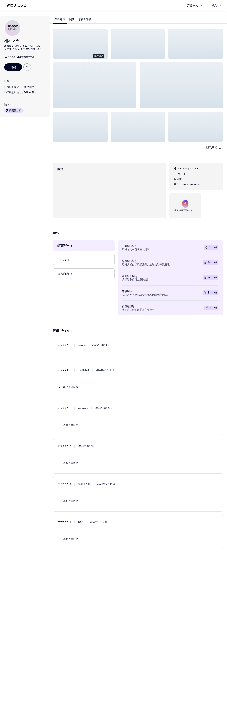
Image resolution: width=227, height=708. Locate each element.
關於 (71, 19)
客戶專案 (60, 19)
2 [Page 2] (141, 695)
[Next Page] (147, 695)
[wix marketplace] (16, 5)
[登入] (214, 5)
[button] (80, 44)
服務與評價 (85, 19)
